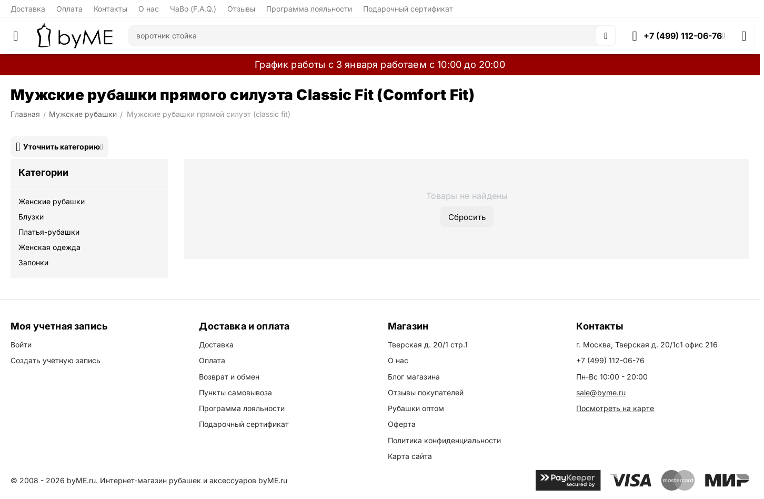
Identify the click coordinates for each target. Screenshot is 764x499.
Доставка (28, 8)
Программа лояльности (309, 8)
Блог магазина (414, 376)
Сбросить (467, 217)
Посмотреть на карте (615, 408)
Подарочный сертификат (408, 8)
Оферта (402, 424)
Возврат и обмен (229, 376)
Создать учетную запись (55, 360)
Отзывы (241, 8)
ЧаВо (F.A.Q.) (193, 8)
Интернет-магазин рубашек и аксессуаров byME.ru (193, 480)
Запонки (33, 262)
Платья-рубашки (48, 231)
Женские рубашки (51, 201)
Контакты (110, 8)
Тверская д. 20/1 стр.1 (428, 344)
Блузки (31, 216)
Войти (21, 344)
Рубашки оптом (416, 408)
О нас (148, 8)
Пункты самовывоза (235, 392)
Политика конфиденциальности (444, 440)
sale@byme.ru (601, 392)
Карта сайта (410, 456)
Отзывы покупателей (426, 392)
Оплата (69, 8)
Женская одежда (49, 247)
